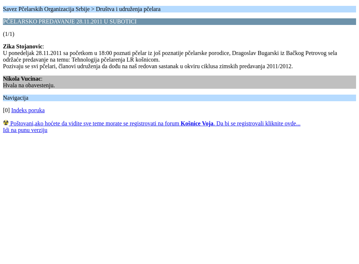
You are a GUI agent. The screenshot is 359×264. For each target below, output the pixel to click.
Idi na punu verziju (25, 130)
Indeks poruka (28, 110)
